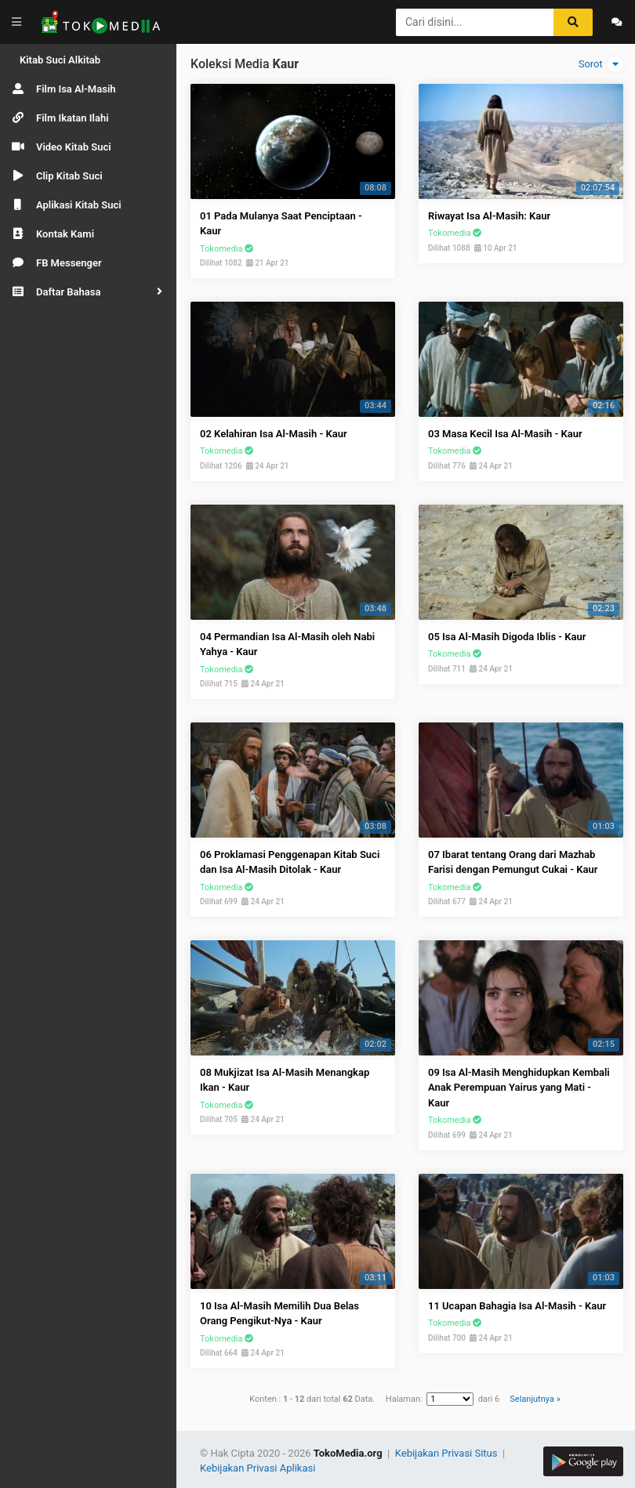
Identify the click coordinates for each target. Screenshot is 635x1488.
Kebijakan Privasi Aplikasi (257, 1468)
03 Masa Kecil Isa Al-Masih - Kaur (505, 434)
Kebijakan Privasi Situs (447, 1453)
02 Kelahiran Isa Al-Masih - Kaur (273, 434)
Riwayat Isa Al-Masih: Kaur (489, 216)
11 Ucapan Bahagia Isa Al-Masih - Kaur (517, 1306)
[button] (88, 291)
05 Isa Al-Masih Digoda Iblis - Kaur (507, 637)
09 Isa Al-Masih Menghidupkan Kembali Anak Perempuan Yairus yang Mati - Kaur (519, 1087)
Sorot (601, 64)
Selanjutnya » (535, 1399)
